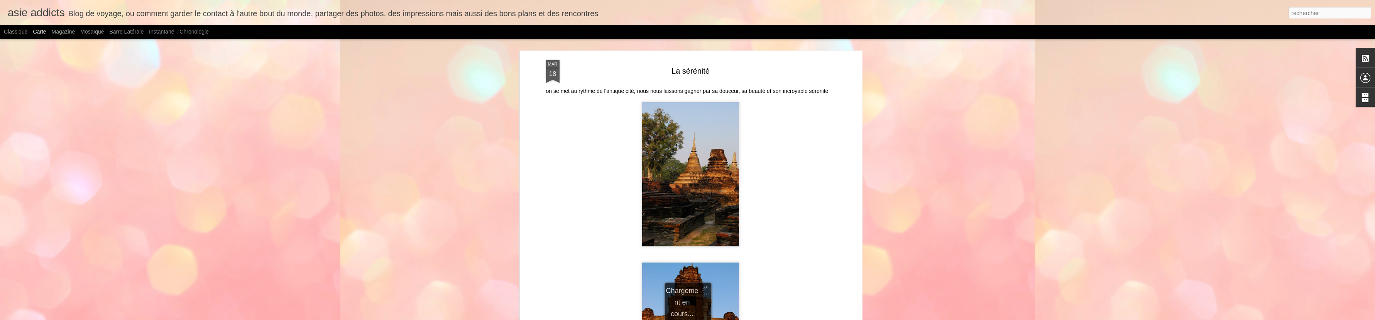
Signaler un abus (778, 315)
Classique (15, 32)
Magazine (63, 32)
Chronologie (194, 32)
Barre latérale (126, 32)
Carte (39, 32)
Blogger (753, 315)
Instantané (161, 32)
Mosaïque (92, 32)
